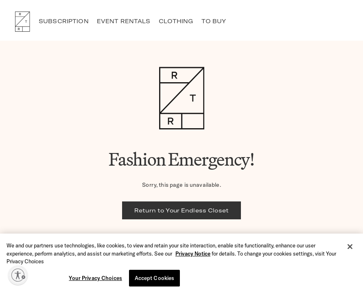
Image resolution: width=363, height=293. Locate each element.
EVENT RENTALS (124, 21)
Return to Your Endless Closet (181, 210)
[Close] (350, 247)
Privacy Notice (192, 254)
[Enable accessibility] (18, 275)
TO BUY (213, 21)
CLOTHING (176, 21)
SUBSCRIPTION (64, 21)
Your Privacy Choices (95, 278)
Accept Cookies (155, 278)
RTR (22, 21)
